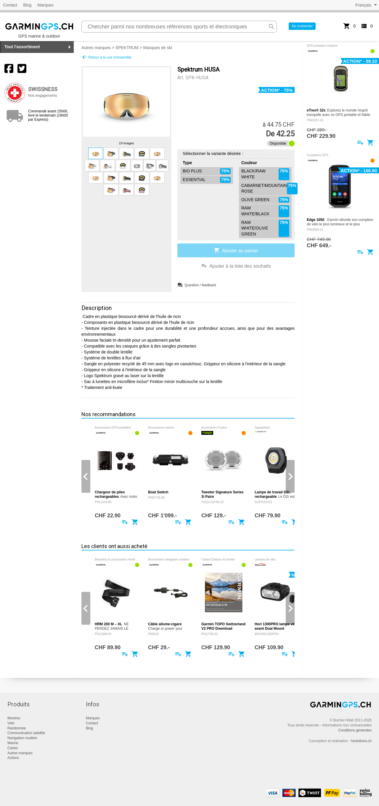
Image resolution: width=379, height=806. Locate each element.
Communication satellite (26, 733)
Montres (13, 718)
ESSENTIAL (207, 180)
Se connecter (302, 26)
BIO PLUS (207, 171)
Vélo (11, 723)
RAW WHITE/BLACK (265, 211)
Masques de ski (157, 47)
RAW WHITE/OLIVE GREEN (265, 228)
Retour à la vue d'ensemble (106, 57)
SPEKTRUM (127, 47)
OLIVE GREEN (265, 200)
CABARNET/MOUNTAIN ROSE (266, 188)
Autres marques (96, 47)
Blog (27, 5)
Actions (13, 758)
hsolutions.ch (361, 741)
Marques (45, 5)
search (271, 26)
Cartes (12, 748)
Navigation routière (22, 738)
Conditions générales (355, 730)
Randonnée (16, 728)
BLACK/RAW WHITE (265, 174)
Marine (12, 743)
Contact (10, 5)
